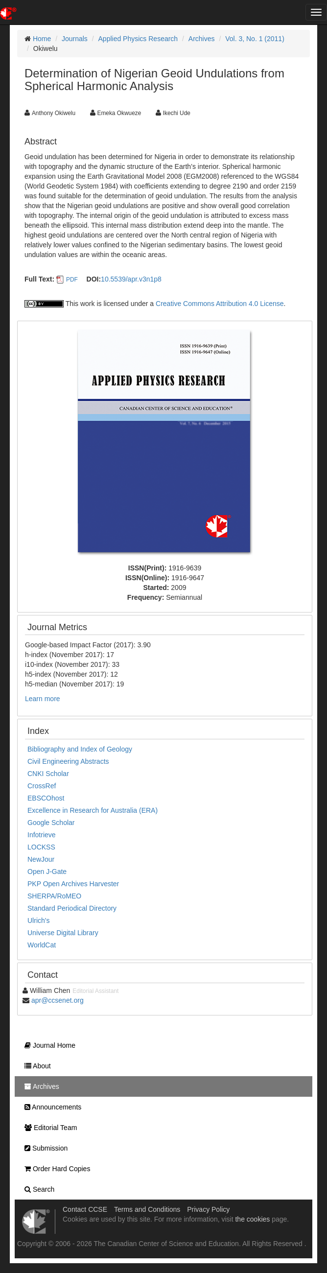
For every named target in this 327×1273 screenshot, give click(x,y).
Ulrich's (38, 920)
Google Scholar (51, 822)
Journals (75, 39)
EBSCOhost (45, 798)
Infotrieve (41, 835)
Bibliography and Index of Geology (79, 749)
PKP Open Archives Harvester (73, 884)
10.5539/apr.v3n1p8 (131, 279)
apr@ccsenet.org (57, 1000)
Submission (44, 1148)
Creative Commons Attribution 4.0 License (219, 303)
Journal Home (47, 1045)
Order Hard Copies (55, 1169)
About (35, 1066)
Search (37, 1189)
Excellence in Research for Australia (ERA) (92, 810)
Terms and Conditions (147, 1209)
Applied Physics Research (138, 39)
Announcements (50, 1107)
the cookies (252, 1219)
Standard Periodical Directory (72, 908)
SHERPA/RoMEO (54, 896)
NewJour (40, 859)
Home (42, 39)
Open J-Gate (47, 871)
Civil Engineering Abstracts (68, 761)
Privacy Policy (208, 1209)
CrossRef (41, 786)
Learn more (42, 699)
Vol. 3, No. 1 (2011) (254, 39)
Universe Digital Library (62, 933)
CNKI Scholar (48, 774)
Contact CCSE (85, 1209)
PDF (72, 279)
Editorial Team (48, 1128)
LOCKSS (41, 847)
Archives (201, 39)
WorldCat (41, 945)
